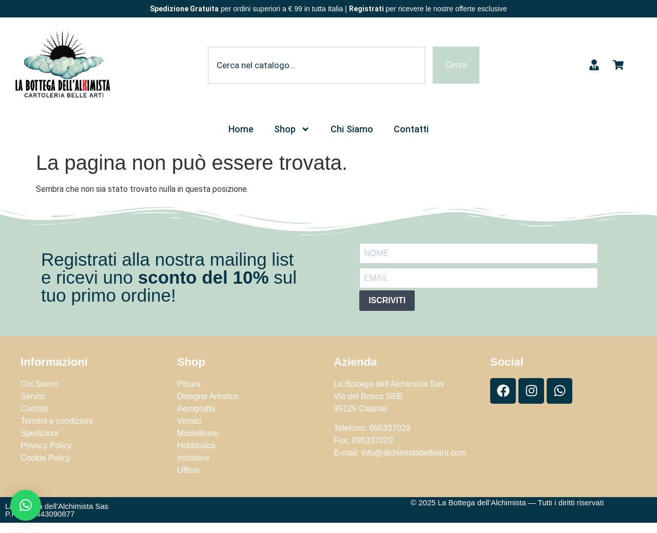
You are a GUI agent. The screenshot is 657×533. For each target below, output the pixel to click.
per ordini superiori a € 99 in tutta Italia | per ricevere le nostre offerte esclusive (328, 9)
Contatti (411, 129)
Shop (292, 129)
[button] (25, 505)
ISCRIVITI (387, 300)
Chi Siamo (352, 129)
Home (241, 129)
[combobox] (316, 65)
